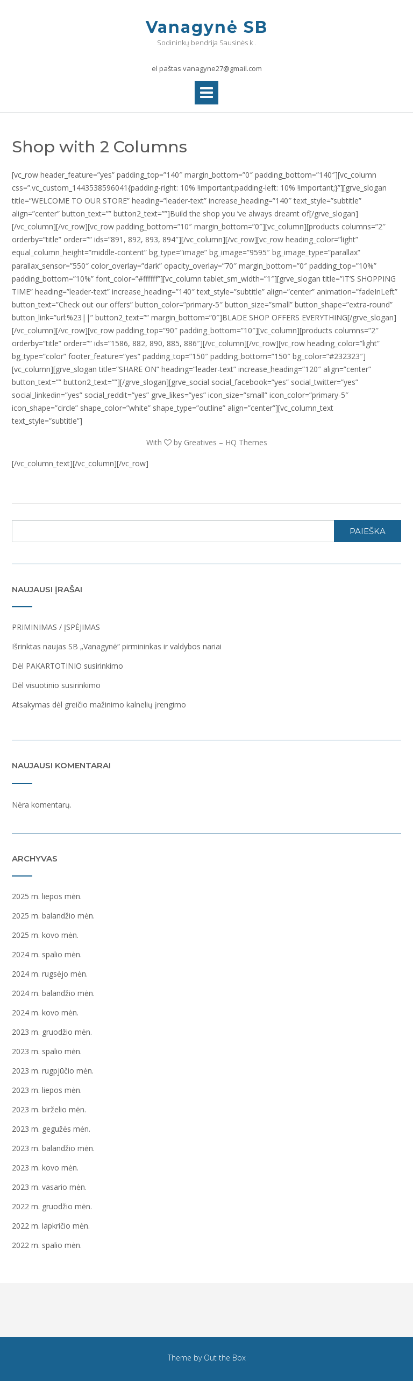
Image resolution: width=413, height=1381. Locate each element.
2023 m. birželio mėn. (49, 1109)
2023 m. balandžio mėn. (53, 1148)
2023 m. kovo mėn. (45, 1167)
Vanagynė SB (207, 27)
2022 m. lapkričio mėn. (51, 1226)
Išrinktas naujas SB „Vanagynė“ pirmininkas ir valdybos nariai (117, 646)
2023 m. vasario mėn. (49, 1187)
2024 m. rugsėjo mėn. (50, 974)
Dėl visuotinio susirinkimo (56, 685)
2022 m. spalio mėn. (47, 1245)
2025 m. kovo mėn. (45, 935)
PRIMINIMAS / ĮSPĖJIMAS (56, 627)
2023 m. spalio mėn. (47, 1051)
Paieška (368, 531)
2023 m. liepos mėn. (47, 1090)
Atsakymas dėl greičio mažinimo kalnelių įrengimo (99, 704)
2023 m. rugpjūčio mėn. (53, 1070)
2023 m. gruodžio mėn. (52, 1032)
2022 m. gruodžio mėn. (52, 1206)
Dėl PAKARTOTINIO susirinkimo (67, 666)
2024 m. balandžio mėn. (53, 993)
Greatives (200, 442)
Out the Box (225, 1357)
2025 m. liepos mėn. (47, 896)
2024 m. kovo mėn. (45, 1012)
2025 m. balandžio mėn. (53, 915)
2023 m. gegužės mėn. (51, 1129)
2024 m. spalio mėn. (47, 954)
